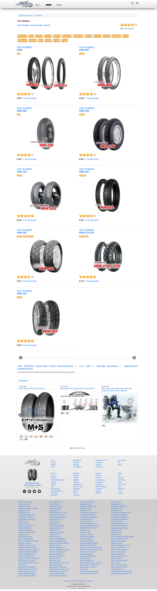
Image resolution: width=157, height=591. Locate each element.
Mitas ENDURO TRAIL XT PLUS (91, 563)
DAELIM (54, 478)
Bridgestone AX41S (55, 506)
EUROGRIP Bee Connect (88, 528)
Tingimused (89, 581)
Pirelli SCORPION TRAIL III (58, 576)
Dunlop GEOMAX (86, 521)
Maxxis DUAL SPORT (87, 537)
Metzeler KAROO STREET (89, 543)
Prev (20, 357)
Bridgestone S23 (55, 510)
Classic (39, 36)
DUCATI (98, 478)
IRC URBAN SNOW (25, 537)
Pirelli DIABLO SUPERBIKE (89, 571)
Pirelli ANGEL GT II (117, 569)
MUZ (119, 486)
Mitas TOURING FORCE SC (28, 569)
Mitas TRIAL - (84, 569)
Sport (125, 36)
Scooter (97, 36)
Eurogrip (76, 462)
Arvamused (29, 98)
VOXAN (120, 493)
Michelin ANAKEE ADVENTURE (91, 550)
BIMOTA (98, 473)
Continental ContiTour (25, 517)
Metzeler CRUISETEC (118, 541)
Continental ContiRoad (57, 515)
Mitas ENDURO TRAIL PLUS (28, 563)
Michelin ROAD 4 (55, 558)
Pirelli (53, 467)
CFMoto (98, 475)
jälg (65, 581)
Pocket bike (78, 36)
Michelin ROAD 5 (86, 558)
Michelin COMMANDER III (27, 554)
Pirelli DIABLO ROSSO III (27, 571)
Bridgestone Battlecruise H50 (28, 508)
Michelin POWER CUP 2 (26, 556)
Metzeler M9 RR (116, 543)
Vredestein (99, 467)
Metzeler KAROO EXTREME (59, 543)
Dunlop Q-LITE (54, 524)
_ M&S (56, 40)
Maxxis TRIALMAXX (87, 541)
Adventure (22, 36)
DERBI (75, 478)
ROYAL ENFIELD (57, 491)
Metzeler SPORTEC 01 (119, 547)
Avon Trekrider (54, 504)
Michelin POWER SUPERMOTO (29, 558)
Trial (40, 40)
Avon (52, 460)
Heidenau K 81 (116, 534)
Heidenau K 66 (116, 532)
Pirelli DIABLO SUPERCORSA (121, 571)
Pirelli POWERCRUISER (26, 573)
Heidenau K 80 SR (86, 534)
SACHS (75, 491)
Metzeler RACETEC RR (88, 545)
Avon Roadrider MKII (87, 502)
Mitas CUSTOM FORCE (119, 560)
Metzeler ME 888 (55, 545)
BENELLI (76, 473)
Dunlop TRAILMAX (24, 528)
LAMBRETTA (77, 484)
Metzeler (76, 465)
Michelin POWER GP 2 (57, 556)
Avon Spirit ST (116, 502)
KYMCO (53, 484)
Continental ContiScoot (88, 515)
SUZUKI (98, 491)
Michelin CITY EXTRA (87, 552)
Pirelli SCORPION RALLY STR (121, 573)
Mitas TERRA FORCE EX (27, 567)
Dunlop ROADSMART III (88, 524)
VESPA (98, 493)
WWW (48, 40)
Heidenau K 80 (54, 534)
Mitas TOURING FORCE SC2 (59, 569)
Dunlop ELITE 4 (54, 521)
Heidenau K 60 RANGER (26, 532)
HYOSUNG (122, 480)
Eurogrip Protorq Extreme (119, 528)
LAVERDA (99, 484)
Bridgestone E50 (85, 508)
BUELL (53, 475)
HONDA (76, 480)
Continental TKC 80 (86, 519)
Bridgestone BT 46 (55, 508)
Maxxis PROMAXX (86, 539)
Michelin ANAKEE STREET (27, 552)
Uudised (58, 5)
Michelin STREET (55, 560)
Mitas (119, 465)
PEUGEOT (99, 489)
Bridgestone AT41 (117, 504)
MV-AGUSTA (55, 489)
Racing (88, 36)
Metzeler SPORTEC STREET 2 (29, 550)
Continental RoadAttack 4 (88, 517)
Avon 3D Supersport (25, 502)
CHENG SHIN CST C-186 (58, 513)
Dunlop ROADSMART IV (119, 524)
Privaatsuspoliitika (79, 581)
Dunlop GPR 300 (117, 521)
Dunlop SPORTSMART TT (120, 526)
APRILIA (54, 473)
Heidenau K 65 (85, 532)
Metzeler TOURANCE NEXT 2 (59, 550)
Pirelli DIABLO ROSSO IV (58, 571)
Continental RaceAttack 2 (57, 517)
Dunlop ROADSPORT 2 (26, 526)
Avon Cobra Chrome (56, 502)
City (31, 36)
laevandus (70, 581)
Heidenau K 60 (116, 530)
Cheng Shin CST (101, 460)
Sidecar (106, 36)
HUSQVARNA (100, 480)
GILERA (120, 478)
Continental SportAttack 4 (119, 517)
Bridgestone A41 (85, 504)
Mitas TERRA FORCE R (88, 567)
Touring (32, 40)
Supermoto (22, 40)
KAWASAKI (99, 482)
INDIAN (53, 482)
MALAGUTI (122, 484)
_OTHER (76, 495)
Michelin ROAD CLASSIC (27, 560)
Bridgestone (77, 460)
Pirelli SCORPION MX (56, 573)
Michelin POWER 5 (86, 554)
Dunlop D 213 (23, 521)
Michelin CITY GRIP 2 (118, 552)
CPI (119, 475)
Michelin (98, 465)
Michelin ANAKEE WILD (57, 552)
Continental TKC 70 (56, 519)
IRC (119, 462)
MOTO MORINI (101, 486)
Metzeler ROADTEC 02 (57, 547)
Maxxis (53, 465)
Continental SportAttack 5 (27, 519)
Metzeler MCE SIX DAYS (26, 545)
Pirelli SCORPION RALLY (89, 573)
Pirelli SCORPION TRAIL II (27, 576)
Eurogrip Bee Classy (56, 528)
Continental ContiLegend (26, 515)
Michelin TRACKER (86, 560)
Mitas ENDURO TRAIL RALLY (59, 563)
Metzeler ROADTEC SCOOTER (91, 547)
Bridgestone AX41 (24, 506)
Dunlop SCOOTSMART (57, 526)
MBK (52, 486)
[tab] (23, 381)
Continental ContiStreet (119, 515)
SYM (119, 491)
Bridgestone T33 (23, 513)
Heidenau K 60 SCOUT (57, 532)
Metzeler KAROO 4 (24, 543)
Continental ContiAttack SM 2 (121, 513)
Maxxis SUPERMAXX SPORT (28, 541)
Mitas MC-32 (115, 563)
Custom (48, 36)
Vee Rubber (38, 15)
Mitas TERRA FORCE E (119, 565)
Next (134, 357)
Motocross (67, 36)
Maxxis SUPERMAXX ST (57, 541)
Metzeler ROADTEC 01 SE (27, 547)
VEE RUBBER (24, 48)
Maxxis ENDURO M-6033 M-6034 (122, 537)
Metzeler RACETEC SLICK (120, 545)
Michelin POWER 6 (117, 554)
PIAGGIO (121, 489)
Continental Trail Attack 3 (119, 519)
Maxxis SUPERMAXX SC (119, 539)
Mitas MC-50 (22, 565)
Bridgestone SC (85, 510)
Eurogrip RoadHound (25, 530)
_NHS (64, 40)
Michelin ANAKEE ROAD (119, 550)
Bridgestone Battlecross (119, 506)
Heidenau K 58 (85, 530)
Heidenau (99, 462)
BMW (120, 473)
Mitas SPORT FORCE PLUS (89, 565)
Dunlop (53, 462)
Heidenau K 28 (54, 530)
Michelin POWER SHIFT (88, 556)
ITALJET (76, 482)
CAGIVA (76, 475)
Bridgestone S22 (24, 510)
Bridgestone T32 (116, 510)
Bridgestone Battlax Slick (88, 506)
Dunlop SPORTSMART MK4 (89, 526)
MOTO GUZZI (78, 486)
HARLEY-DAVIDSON (58, 480)
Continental (122, 460)
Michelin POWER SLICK (119, 556)
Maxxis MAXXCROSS (25, 539)
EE (38, 5)
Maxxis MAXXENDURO (57, 539)
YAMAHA (54, 495)
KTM (119, 482)
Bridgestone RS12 (117, 508)
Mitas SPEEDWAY (55, 565)
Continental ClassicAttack (88, 513)
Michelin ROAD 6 (117, 558)
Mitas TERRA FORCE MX (58, 567)
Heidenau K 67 (23, 534)
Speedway (116, 36)
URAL (75, 493)
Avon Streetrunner (24, 504)
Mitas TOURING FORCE (119, 567)
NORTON (76, 489)
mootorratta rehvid (25, 15)
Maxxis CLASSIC (55, 537)
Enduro (57, 36)
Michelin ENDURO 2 (56, 554)
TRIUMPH (54, 493)
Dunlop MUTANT (24, 524)
